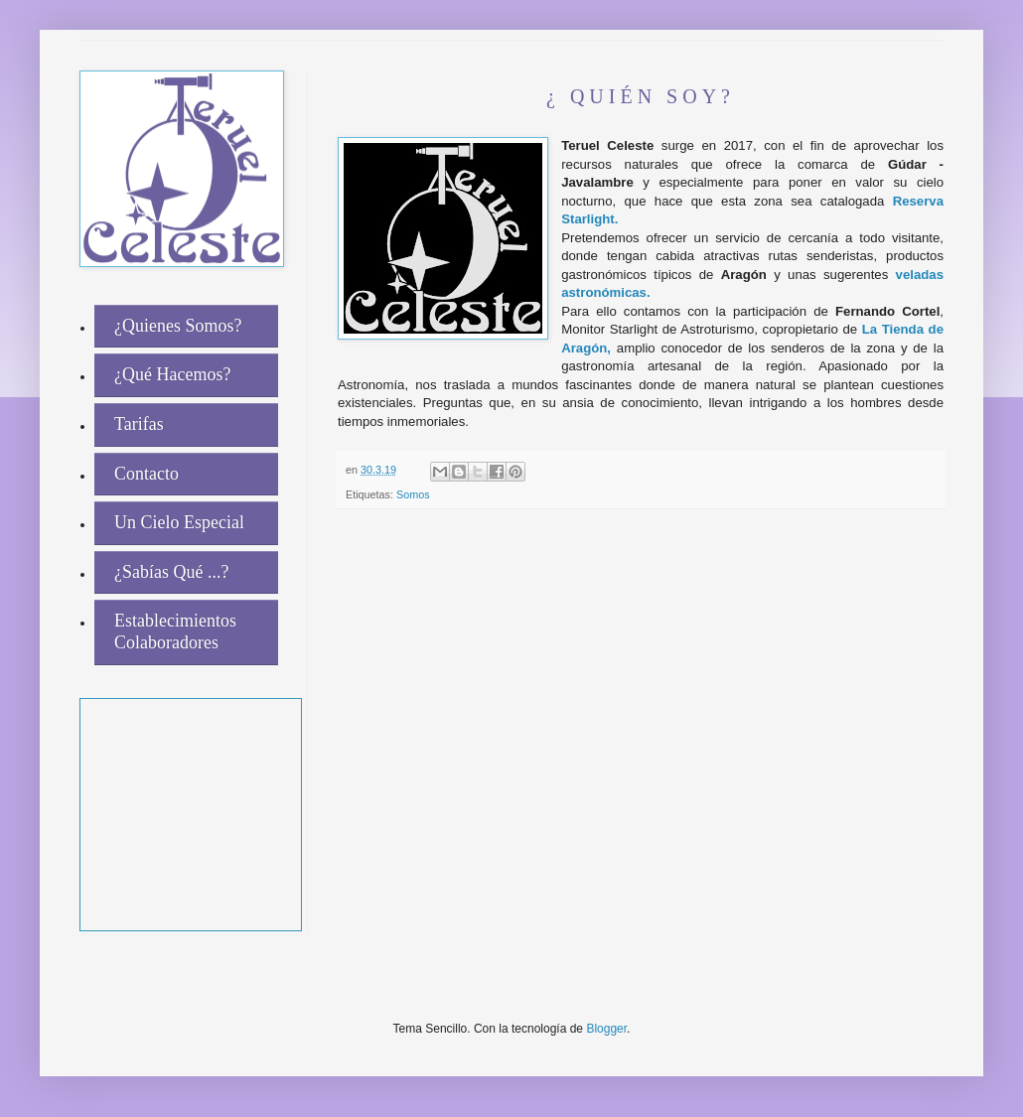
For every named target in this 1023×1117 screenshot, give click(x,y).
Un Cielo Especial (179, 522)
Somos (413, 494)
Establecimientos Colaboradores (175, 631)
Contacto (146, 474)
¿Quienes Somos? (177, 326)
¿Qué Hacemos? (172, 374)
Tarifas (139, 424)
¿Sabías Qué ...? (171, 572)
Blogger (606, 1029)
